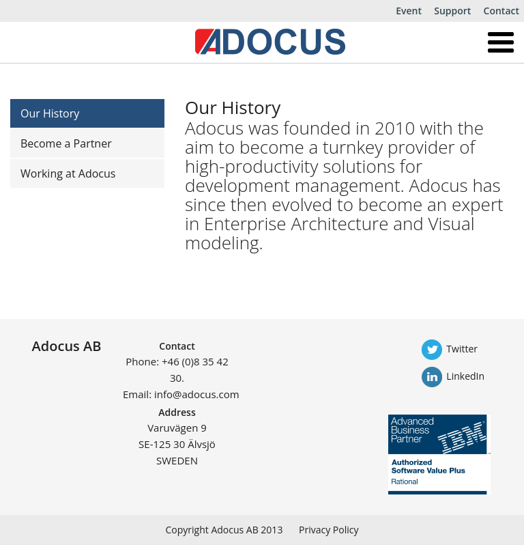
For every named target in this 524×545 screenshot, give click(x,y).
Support (452, 10)
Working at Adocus (67, 173)
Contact (501, 10)
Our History (49, 113)
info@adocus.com (196, 394)
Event (409, 10)
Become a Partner (66, 143)
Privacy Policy (328, 530)
